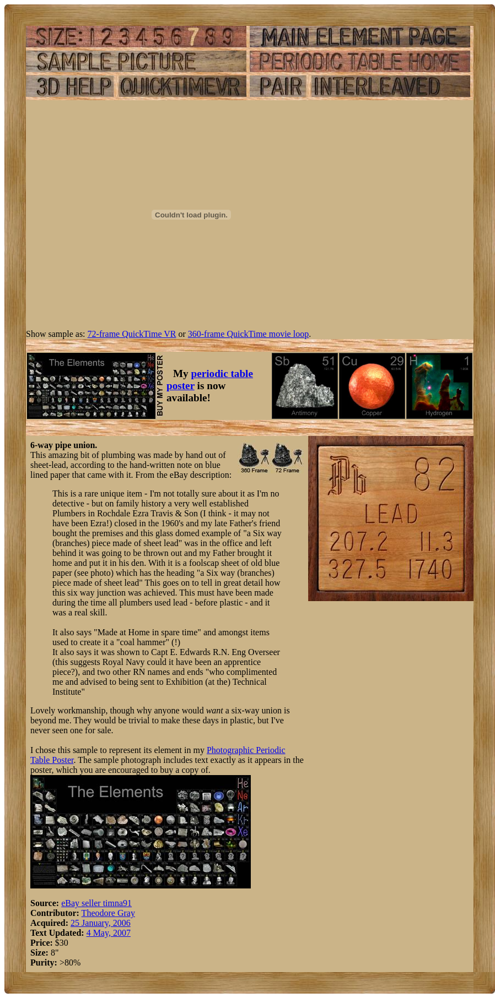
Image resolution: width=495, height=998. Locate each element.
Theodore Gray (108, 913)
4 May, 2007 (109, 932)
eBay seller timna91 (96, 903)
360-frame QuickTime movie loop (248, 334)
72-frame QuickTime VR (132, 334)
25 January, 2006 (101, 923)
